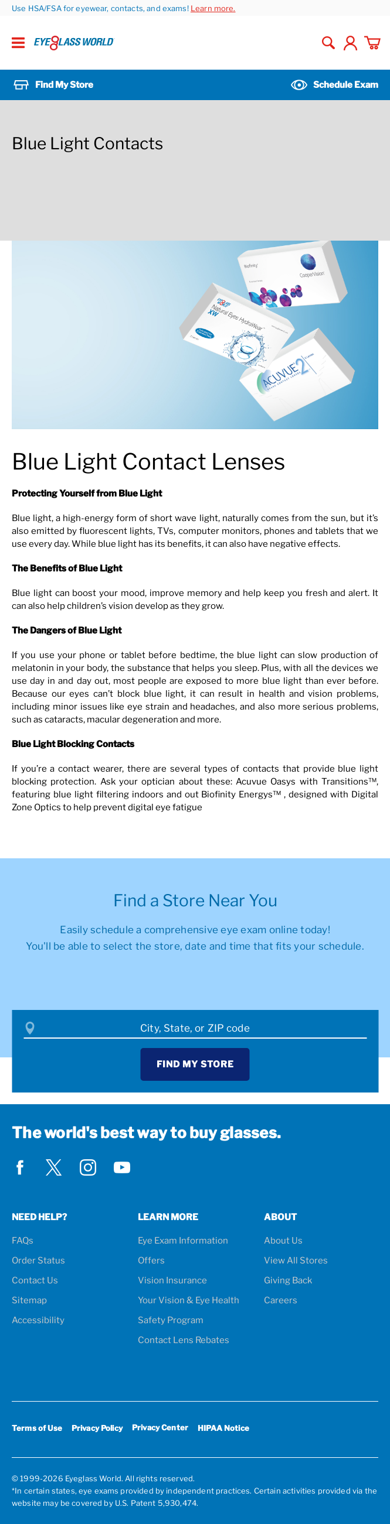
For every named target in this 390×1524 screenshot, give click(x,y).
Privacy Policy (97, 1428)
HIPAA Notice (223, 1428)
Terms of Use (37, 1428)
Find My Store (195, 1064)
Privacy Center (160, 1429)
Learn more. (213, 8)
